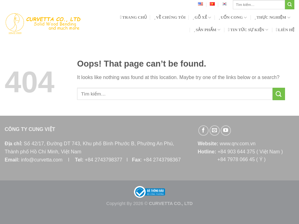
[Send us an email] (214, 130)
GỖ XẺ (201, 18)
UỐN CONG (232, 18)
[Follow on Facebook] (203, 130)
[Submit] (289, 4)
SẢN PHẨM (207, 30)
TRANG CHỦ (133, 17)
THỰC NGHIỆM (272, 18)
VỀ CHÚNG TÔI (170, 17)
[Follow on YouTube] (226, 130)
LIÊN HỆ (285, 29)
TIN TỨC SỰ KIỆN (248, 30)
